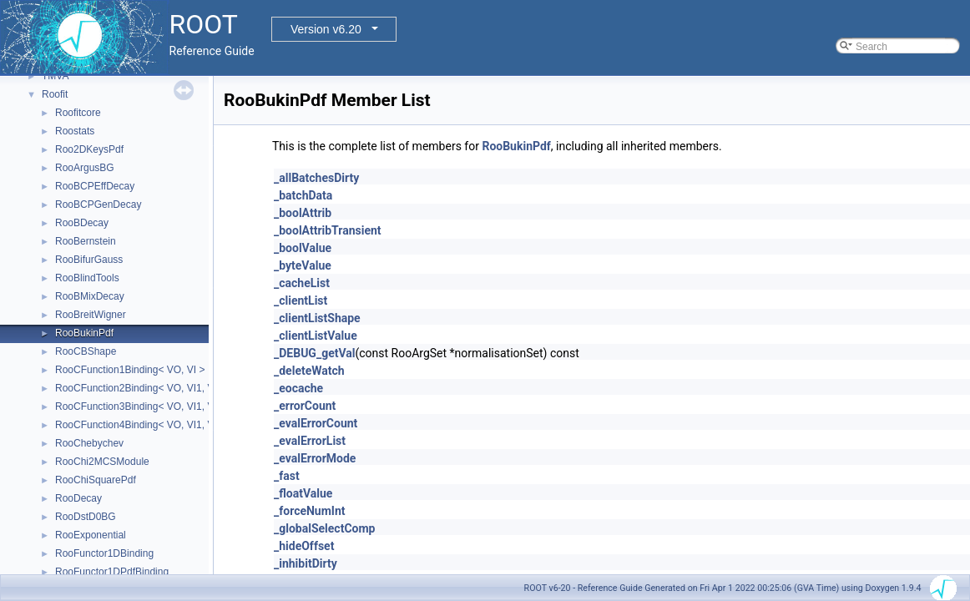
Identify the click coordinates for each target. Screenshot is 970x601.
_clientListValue (315, 335)
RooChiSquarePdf (95, 480)
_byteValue (302, 265)
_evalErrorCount (315, 423)
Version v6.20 (325, 29)
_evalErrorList (310, 440)
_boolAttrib (302, 213)
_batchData (303, 195)
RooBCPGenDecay (98, 204)
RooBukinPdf (84, 333)
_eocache (298, 388)
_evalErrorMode (315, 458)
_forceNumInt (310, 511)
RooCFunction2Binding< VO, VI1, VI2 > (143, 388)
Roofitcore (78, 113)
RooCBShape (85, 351)
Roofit (55, 94)
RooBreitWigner (90, 315)
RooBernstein (85, 241)
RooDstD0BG (85, 517)
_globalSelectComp (324, 528)
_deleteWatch (309, 370)
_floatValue (303, 493)
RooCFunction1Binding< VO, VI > (130, 370)
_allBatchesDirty (316, 177)
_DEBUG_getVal (314, 353)
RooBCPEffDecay (94, 186)
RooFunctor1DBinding (104, 553)
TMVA (55, 76)
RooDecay (78, 498)
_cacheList (302, 283)
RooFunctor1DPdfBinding (112, 572)
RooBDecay (82, 223)
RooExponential (90, 535)
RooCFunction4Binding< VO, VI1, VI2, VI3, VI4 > (163, 425)
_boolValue (302, 248)
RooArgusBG (84, 168)
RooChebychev (89, 443)
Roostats (74, 131)
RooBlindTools (87, 278)
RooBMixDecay (89, 296)
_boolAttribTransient (327, 230)
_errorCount (305, 405)
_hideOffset (304, 546)
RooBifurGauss (89, 259)
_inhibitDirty (305, 563)
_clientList (300, 300)
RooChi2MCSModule (102, 461)
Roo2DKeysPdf (89, 149)
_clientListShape (317, 318)
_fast (287, 475)
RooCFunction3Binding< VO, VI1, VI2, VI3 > (153, 406)
